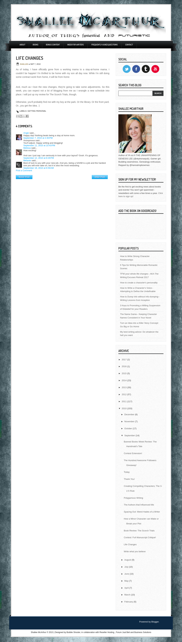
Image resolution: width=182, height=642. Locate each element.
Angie (26, 133)
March (127, 594)
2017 (124, 359)
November (129, 421)
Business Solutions (142, 632)
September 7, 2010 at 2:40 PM (38, 138)
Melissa (27, 148)
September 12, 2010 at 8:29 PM (38, 158)
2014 (124, 380)
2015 (124, 373)
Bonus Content (53, 44)
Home (62, 176)
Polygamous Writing (133, 498)
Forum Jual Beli (123, 632)
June (127, 574)
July (126, 567)
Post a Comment (24, 170)
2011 (124, 401)
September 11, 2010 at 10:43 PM (39, 145)
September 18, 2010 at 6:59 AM (38, 168)
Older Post (100, 177)
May (126, 581)
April (126, 588)
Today (127, 472)
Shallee (24, 64)
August (128, 560)
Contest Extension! (133, 453)
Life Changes (130, 544)
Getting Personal (37, 111)
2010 (124, 408)
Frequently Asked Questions (104, 44)
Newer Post (24, 177)
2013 (124, 387)
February (129, 601)
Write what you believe (135, 551)
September (130, 435)
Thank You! (129, 479)
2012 (124, 394)
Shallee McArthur (38, 632)
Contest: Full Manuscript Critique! (140, 537)
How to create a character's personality (138, 282)
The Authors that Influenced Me (139, 504)
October (128, 428)
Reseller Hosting (107, 632)
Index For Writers (75, 44)
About (22, 44)
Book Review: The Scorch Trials (139, 530)
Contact (129, 44)
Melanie (27, 160)
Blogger (155, 621)
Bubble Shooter (73, 632)
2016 (124, 366)
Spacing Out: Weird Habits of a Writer (142, 511)
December (129, 414)
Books (35, 44)
